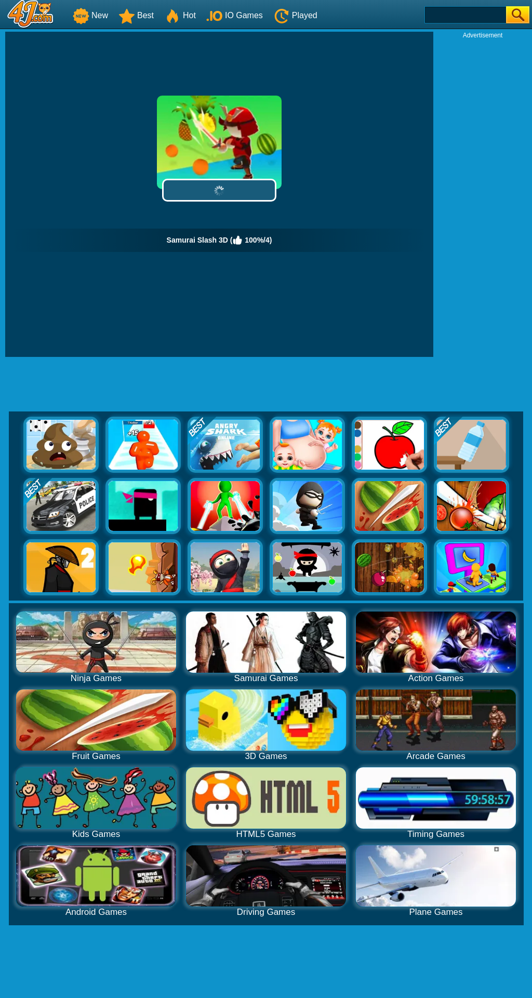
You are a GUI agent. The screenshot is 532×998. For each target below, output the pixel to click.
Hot (180, 15)
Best (136, 15)
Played (295, 15)
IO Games (234, 15)
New (90, 15)
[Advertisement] (482, 195)
